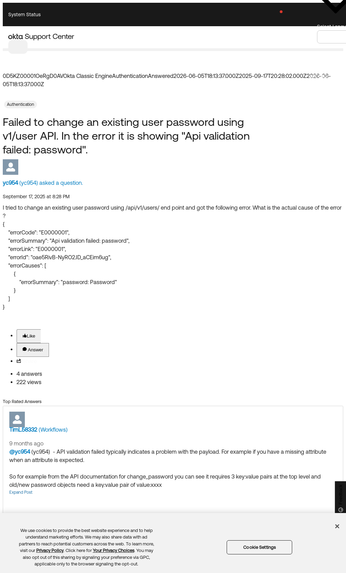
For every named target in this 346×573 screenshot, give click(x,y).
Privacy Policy (49, 550)
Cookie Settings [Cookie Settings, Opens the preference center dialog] (259, 547)
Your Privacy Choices (113, 550)
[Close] (337, 526)
